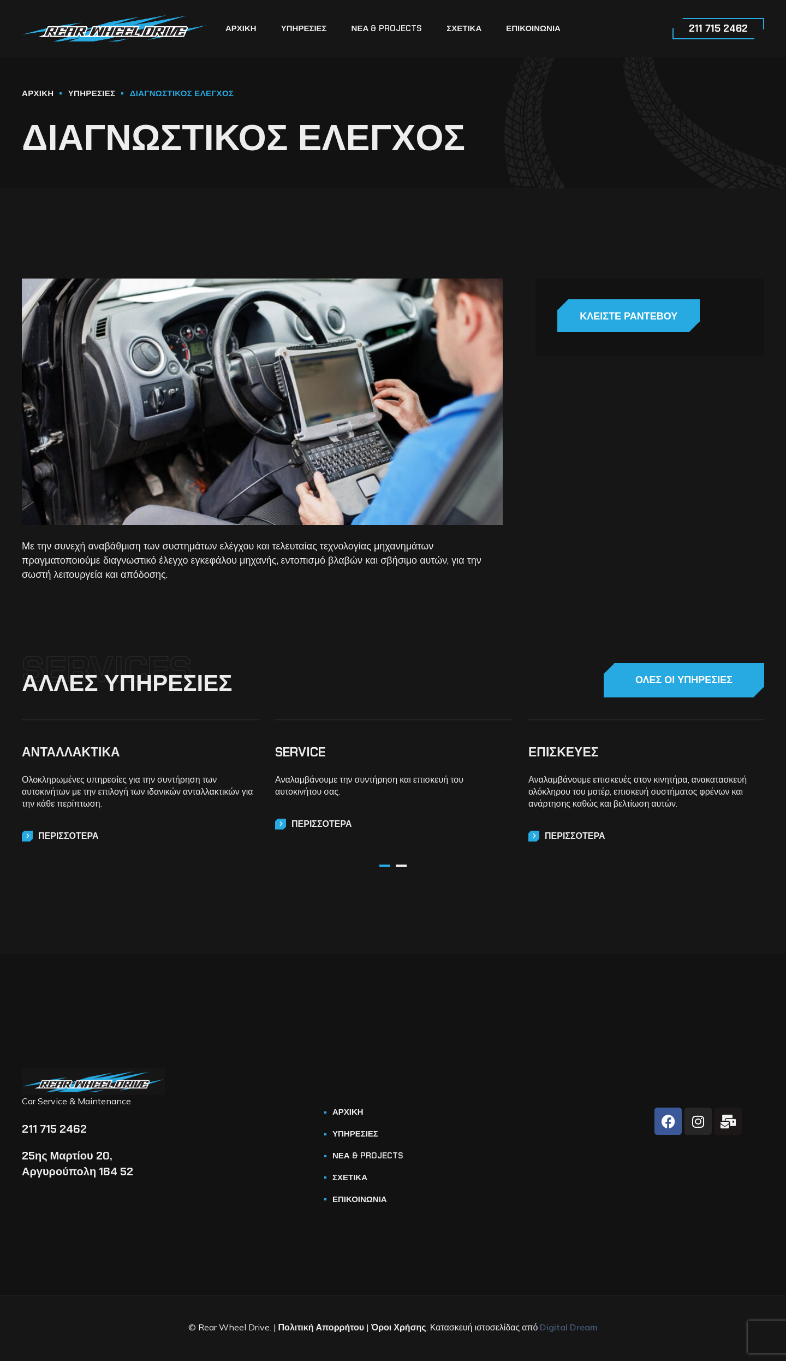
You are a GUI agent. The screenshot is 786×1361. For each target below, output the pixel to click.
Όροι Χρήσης (398, 1327)
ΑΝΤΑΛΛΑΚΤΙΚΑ (71, 752)
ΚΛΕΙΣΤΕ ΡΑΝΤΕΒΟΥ (620, 316)
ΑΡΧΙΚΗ (37, 93)
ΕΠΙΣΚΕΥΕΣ (563, 752)
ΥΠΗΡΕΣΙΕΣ (92, 93)
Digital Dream (569, 1327)
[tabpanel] (140, 780)
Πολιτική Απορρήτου (321, 1327)
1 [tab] (384, 866)
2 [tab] (401, 866)
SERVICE (300, 752)
